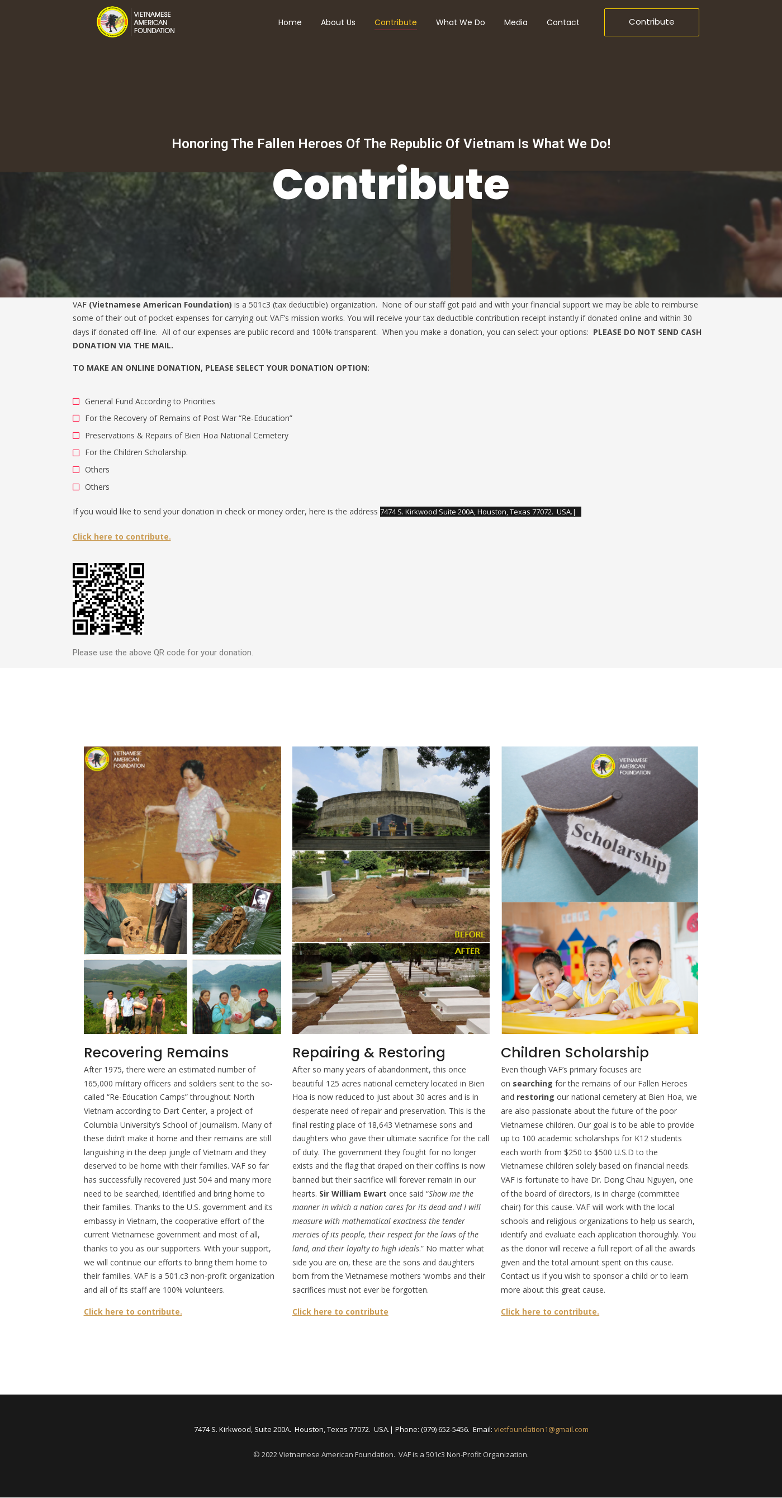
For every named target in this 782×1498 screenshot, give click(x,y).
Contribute (396, 22)
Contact (563, 22)
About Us (338, 22)
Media (516, 22)
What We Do (460, 22)
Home (290, 22)
